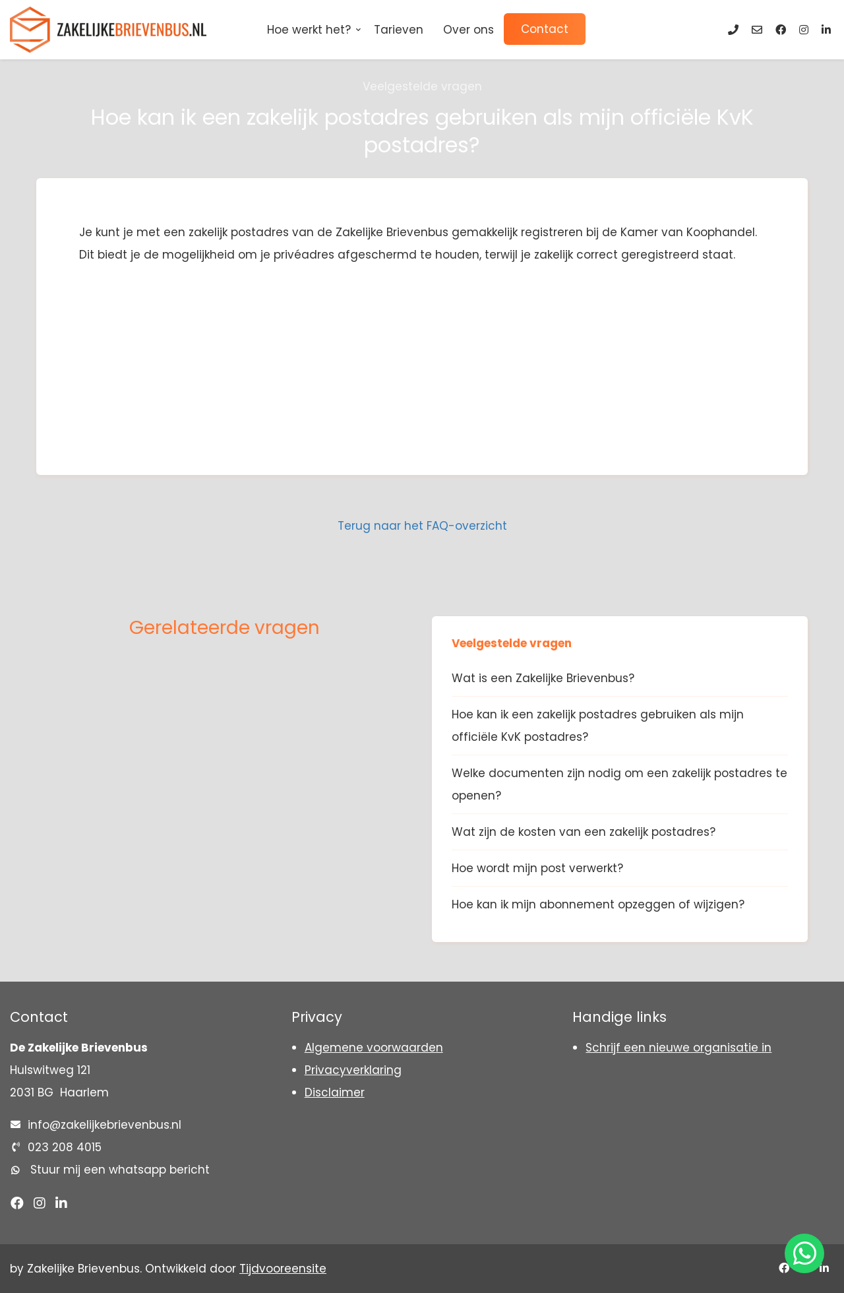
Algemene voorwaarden (374, 1048)
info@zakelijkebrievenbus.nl (104, 1125)
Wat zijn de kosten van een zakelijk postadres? (583, 832)
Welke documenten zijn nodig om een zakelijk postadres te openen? (619, 784)
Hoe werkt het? (309, 30)
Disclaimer (335, 1092)
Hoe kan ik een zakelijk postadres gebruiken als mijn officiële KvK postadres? (598, 726)
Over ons (468, 30)
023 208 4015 (65, 1147)
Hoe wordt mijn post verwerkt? (537, 868)
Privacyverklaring (353, 1070)
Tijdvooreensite (282, 1269)
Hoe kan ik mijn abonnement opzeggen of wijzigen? (598, 904)
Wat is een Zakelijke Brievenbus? (543, 678)
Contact (544, 29)
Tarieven (398, 30)
